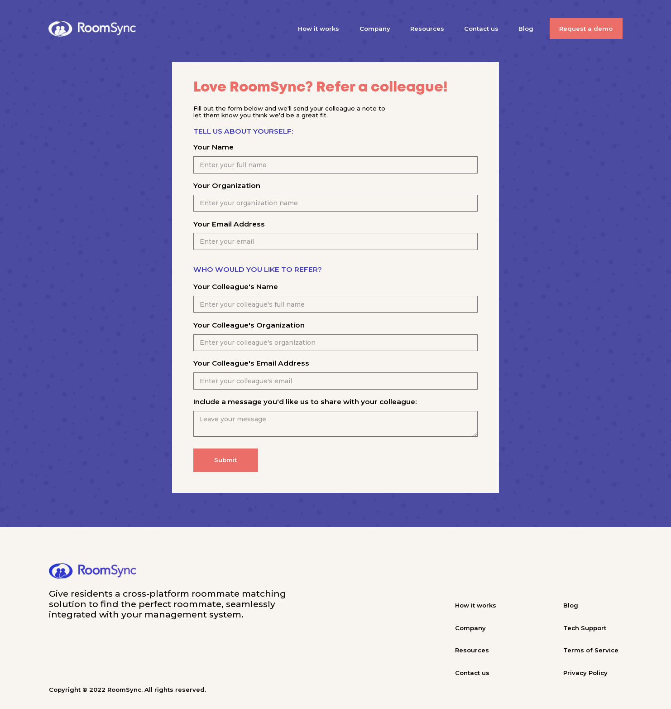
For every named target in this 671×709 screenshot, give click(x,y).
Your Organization (226, 185)
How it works (318, 28)
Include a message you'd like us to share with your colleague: (305, 401)
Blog (525, 28)
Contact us (481, 28)
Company (374, 28)
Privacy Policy (585, 672)
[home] (92, 29)
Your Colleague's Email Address (251, 363)
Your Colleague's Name (235, 286)
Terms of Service (590, 650)
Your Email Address (229, 224)
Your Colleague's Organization (249, 325)
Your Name (213, 147)
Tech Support (584, 628)
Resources (427, 28)
